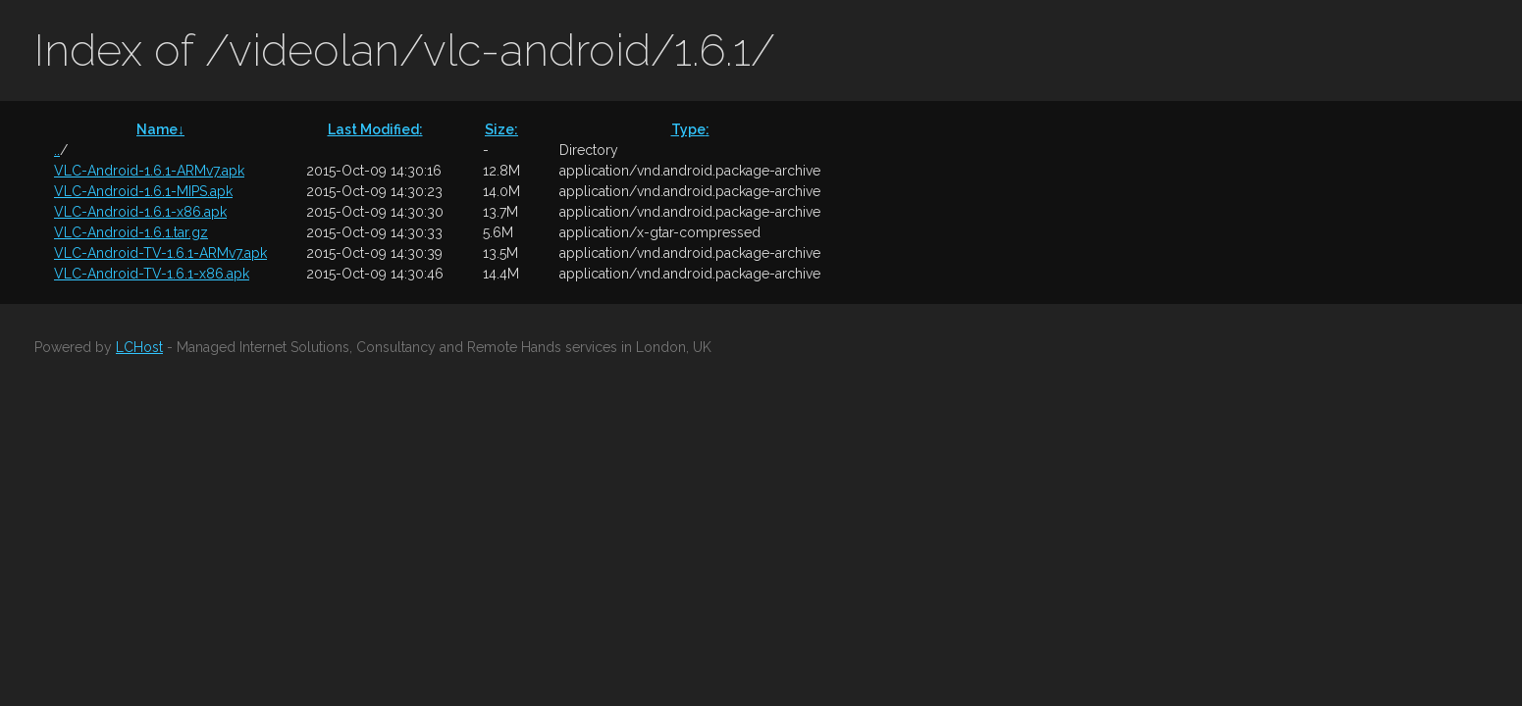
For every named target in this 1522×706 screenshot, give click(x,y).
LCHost (139, 347)
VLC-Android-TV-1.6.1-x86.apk (151, 273)
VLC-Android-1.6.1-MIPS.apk (143, 191)
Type (690, 129)
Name (160, 129)
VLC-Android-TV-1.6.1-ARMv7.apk (160, 253)
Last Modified (375, 129)
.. (57, 150)
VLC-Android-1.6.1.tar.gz (131, 232)
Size (501, 129)
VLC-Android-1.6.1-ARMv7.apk (149, 170)
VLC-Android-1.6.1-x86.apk (140, 212)
